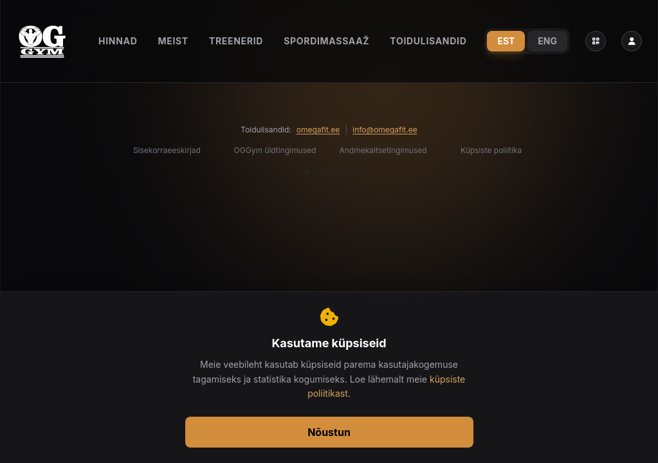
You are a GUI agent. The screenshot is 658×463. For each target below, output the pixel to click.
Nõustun (329, 432)
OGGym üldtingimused (275, 150)
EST (506, 40)
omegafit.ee (318, 129)
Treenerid (236, 40)
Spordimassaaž (326, 40)
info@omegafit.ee (384, 129)
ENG (547, 40)
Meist (173, 40)
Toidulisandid (428, 40)
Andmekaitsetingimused (383, 150)
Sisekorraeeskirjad (167, 150)
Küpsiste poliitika (491, 150)
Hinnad (118, 40)
